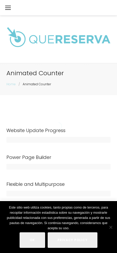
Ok (32, 240)
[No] (110, 227)
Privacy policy (72, 240)
